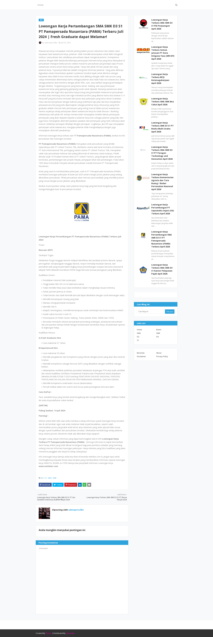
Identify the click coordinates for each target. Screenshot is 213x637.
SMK (55, 478)
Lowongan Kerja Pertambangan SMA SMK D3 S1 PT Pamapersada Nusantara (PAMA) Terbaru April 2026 (161, 239)
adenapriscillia (51, 42)
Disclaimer (141, 356)
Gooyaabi (70, 633)
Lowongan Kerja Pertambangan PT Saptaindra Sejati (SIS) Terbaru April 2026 (162, 209)
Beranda (140, 353)
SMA (50, 478)
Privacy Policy (162, 356)
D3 (42, 478)
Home (139, 329)
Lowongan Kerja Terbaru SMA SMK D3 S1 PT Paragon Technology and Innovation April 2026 (162, 153)
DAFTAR (43, 405)
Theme (49, 633)
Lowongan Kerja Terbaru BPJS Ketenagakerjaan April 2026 (160, 78)
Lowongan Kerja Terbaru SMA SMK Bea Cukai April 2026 (162, 101)
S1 (45, 478)
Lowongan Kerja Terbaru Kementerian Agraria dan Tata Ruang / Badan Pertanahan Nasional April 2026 (162, 182)
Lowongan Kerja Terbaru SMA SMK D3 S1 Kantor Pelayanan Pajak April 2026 (161, 269)
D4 (157, 336)
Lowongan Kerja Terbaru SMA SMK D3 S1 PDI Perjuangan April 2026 (161, 24)
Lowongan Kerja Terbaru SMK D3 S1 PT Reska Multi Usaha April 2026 (162, 127)
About (158, 353)
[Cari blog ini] (151, 311)
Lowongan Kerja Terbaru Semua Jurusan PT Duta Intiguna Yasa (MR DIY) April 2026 (162, 53)
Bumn (158, 329)
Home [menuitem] (40, 4)
